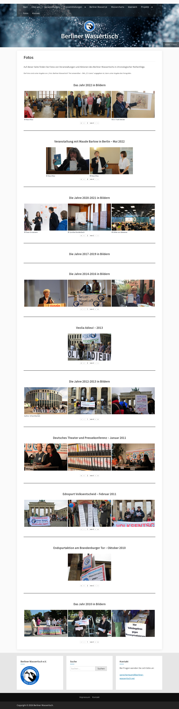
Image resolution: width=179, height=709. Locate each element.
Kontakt (36, 13)
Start (25, 7)
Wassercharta (117, 7)
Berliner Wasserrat (98, 7)
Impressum (84, 697)
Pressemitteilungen (73, 7)
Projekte (145, 7)
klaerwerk (132, 7)
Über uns (36, 7)
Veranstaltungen (52, 7)
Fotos (25, 13)
